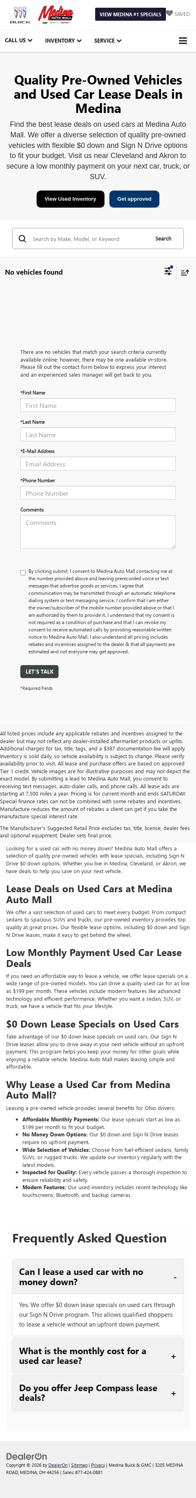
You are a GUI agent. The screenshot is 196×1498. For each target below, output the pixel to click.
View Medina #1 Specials (130, 14)
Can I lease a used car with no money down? (81, 1276)
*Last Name (32, 421)
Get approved (135, 199)
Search (163, 238)
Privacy (98, 1465)
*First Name (32, 392)
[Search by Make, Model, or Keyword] (89, 238)
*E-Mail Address (37, 451)
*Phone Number (37, 480)
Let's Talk (39, 671)
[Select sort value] (182, 272)
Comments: (32, 509)
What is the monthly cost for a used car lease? (82, 1355)
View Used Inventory (70, 199)
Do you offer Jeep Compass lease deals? (88, 1392)
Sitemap (79, 1465)
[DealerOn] (27, 1455)
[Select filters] (168, 272)
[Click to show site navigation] (183, 40)
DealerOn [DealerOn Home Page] (58, 1465)
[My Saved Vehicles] (178, 14)
